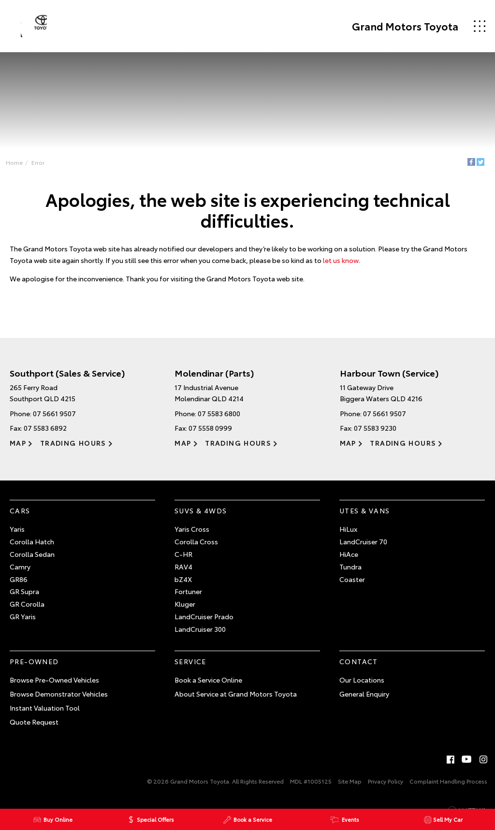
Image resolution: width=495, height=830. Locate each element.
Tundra (350, 571)
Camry (20, 571)
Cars (20, 515)
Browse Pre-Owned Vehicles (54, 684)
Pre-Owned (34, 665)
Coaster (352, 583)
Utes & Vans (364, 515)
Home (17, 163)
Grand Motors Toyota (398, 26)
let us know (341, 263)
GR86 (19, 583)
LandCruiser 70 (363, 546)
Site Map (350, 786)
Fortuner (188, 596)
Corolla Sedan (32, 559)
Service (190, 665)
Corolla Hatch (32, 546)
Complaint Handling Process (448, 786)
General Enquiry (364, 698)
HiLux (348, 534)
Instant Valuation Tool (45, 712)
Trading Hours (72, 447)
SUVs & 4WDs (201, 515)
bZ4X (183, 583)
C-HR (183, 559)
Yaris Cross (192, 534)
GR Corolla (27, 608)
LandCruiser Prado (204, 621)
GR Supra (24, 596)
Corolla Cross (196, 546)
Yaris (17, 534)
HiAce (348, 559)
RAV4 (183, 571)
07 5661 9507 (54, 418)
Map (18, 447)
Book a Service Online (208, 684)
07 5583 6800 (219, 418)
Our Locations (361, 684)
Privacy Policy (385, 786)
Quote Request (34, 726)
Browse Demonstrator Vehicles (59, 698)
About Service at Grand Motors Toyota (236, 698)
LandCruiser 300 (200, 634)
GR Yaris (23, 621)
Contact (358, 665)
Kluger (185, 608)
